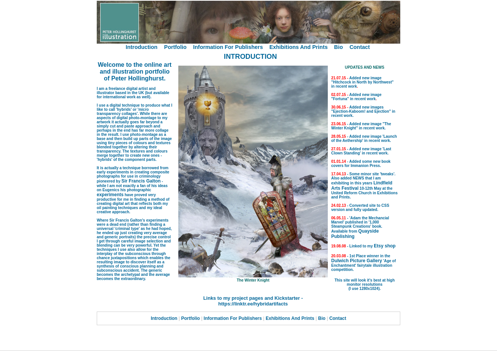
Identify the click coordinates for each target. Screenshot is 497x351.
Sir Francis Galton (140, 181)
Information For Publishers (228, 47)
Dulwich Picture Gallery (356, 260)
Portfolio (175, 47)
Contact (359, 47)
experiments (110, 194)
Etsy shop (384, 246)
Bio (338, 47)
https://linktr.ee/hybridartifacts (253, 304)
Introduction (141, 47)
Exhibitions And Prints (299, 47)
